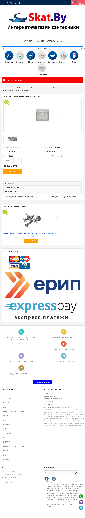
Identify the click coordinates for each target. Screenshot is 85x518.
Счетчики (41, 62)
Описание (9, 183)
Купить (12, 171)
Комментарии (11, 192)
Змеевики (20, 62)
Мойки (30, 62)
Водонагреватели (50, 396)
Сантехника (52, 62)
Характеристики (12, 187)
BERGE (11, 156)
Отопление (63, 62)
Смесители (9, 62)
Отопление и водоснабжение (54, 399)
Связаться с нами (42, 382)
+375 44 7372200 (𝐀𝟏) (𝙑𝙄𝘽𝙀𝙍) (51, 41)
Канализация (41, 74)
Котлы (74, 62)
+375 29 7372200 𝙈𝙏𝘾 (31, 41)
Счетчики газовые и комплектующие (57, 407)
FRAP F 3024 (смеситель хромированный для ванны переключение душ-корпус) (31, 233)
